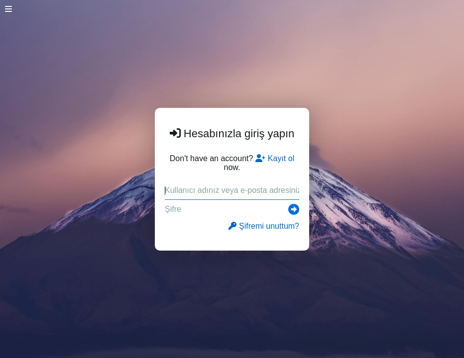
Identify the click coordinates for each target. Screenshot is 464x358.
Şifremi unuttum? (264, 226)
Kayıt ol (274, 158)
